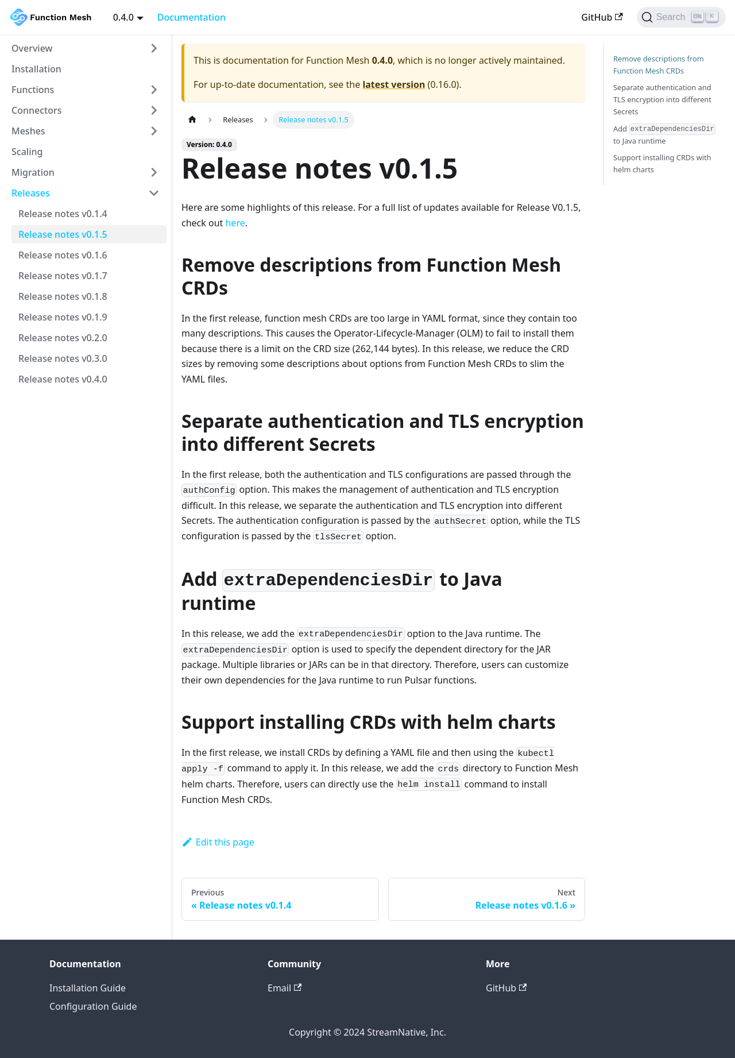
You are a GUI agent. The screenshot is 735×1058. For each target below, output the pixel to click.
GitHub (601, 17)
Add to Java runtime (664, 134)
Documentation (191, 17)
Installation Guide (87, 988)
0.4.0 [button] (123, 17)
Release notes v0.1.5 (62, 234)
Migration (33, 172)
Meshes (28, 131)
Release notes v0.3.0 (62, 358)
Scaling (26, 151)
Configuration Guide (93, 1006)
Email (284, 988)
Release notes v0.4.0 (62, 379)
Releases (30, 193)
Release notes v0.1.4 (62, 213)
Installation (36, 69)
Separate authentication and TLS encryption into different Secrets (662, 99)
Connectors (36, 110)
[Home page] (192, 120)
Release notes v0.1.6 (62, 255)
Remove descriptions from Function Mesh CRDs (658, 64)
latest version (393, 84)
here (235, 223)
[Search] (681, 17)
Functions (32, 89)
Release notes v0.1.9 (62, 317)
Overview (31, 48)
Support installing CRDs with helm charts (662, 163)
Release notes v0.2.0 (62, 337)
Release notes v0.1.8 (62, 296)
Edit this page (217, 842)
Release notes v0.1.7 (62, 275)
